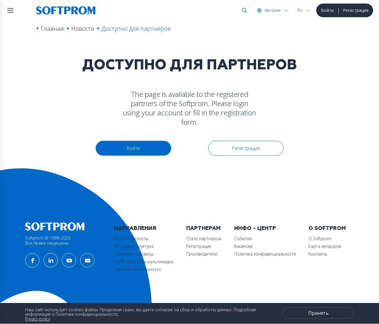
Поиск (243, 10)
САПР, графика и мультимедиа (144, 261)
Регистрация (355, 10)
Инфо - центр (255, 228)
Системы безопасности (137, 269)
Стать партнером (203, 238)
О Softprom (327, 228)
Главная (52, 29)
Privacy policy (37, 319)
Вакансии (243, 246)
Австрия (271, 10)
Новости (82, 29)
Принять (318, 313)
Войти (327, 10)
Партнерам (203, 228)
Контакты (318, 254)
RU (300, 10)
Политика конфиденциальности (265, 254)
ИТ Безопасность (131, 238)
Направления (135, 228)
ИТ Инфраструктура (133, 246)
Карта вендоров (325, 246)
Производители (201, 254)
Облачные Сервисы (133, 254)
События (243, 238)
